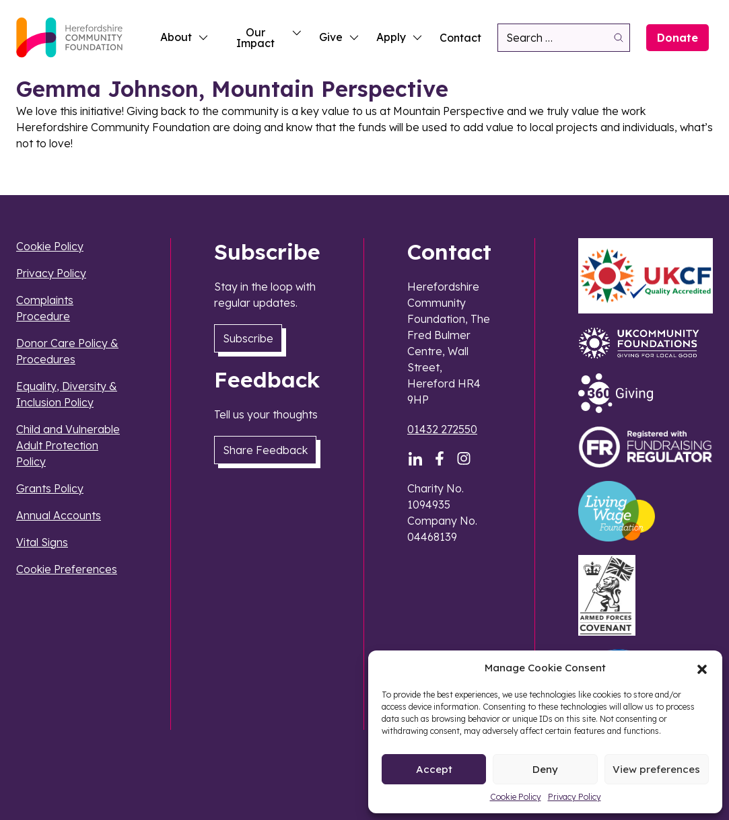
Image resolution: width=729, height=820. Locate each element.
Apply (399, 37)
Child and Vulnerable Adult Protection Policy (68, 445)
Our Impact (269, 38)
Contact (460, 37)
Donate (677, 37)
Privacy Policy (574, 797)
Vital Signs (42, 542)
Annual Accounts (58, 515)
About (184, 37)
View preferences (656, 769)
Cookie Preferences (66, 569)
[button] (702, 668)
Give (339, 37)
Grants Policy (49, 488)
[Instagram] (464, 459)
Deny (545, 769)
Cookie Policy (515, 797)
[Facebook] (439, 459)
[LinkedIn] (415, 459)
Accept (434, 769)
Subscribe (248, 338)
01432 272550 (442, 429)
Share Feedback (265, 450)
